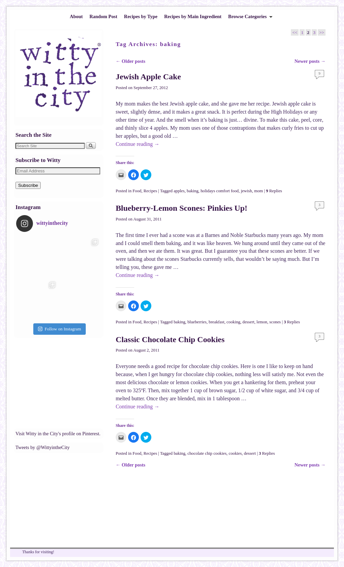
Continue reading (137, 144)
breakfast (217, 322)
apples (179, 191)
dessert (248, 322)
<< (294, 32)
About (76, 16)
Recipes (150, 191)
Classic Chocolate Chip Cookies (170, 339)
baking (192, 191)
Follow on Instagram (59, 328)
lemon (262, 322)
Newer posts (310, 61)
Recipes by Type (140, 16)
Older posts (130, 61)
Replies (274, 191)
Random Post (103, 16)
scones (275, 322)
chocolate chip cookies (206, 453)
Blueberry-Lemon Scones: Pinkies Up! (181, 208)
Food (136, 191)
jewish (246, 191)
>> (321, 32)
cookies (235, 453)
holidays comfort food (219, 191)
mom (258, 191)
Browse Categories (249, 18)
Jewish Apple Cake (148, 76)
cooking (233, 322)
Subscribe (28, 185)
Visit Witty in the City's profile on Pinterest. (58, 433)
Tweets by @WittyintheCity (42, 447)
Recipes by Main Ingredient (192, 16)
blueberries (196, 322)
